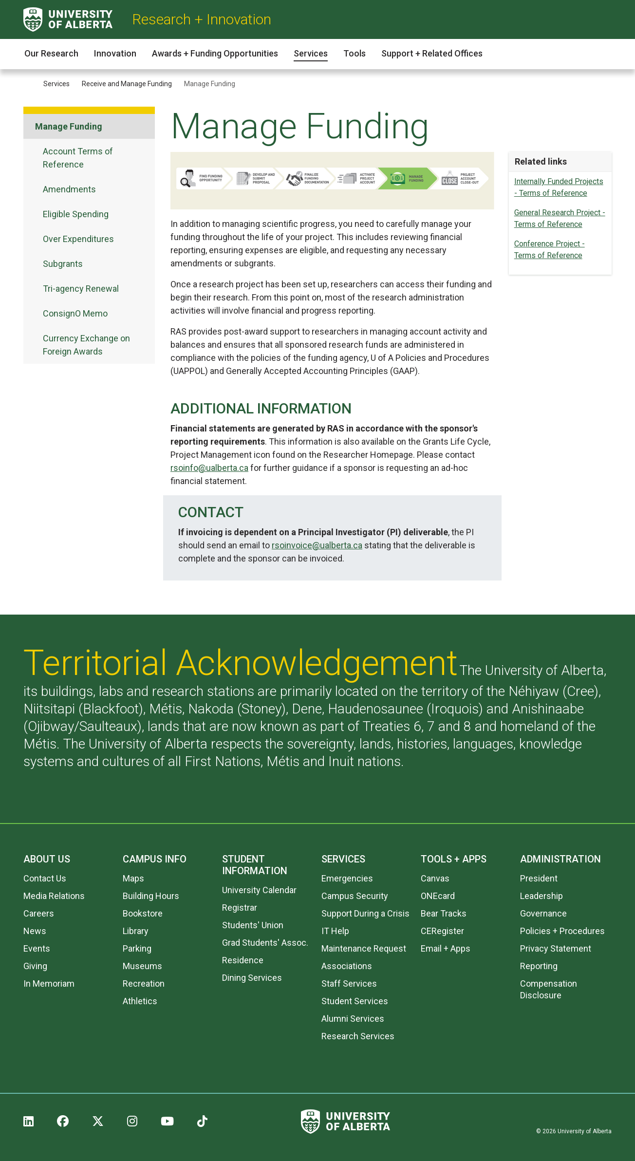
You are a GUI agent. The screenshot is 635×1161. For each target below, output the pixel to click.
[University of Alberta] (67, 19)
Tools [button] (354, 53)
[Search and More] (606, 20)
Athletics (140, 1001)
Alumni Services (352, 1018)
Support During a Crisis (365, 913)
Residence (242, 960)
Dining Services (252, 978)
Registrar (239, 907)
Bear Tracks (444, 913)
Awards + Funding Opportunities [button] (215, 53)
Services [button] (311, 53)
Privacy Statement (555, 948)
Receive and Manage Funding (127, 84)
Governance (543, 913)
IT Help (335, 931)
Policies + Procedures (562, 931)
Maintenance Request (363, 948)
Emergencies (347, 878)
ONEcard (438, 896)
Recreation (144, 983)
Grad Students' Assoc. (265, 942)
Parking (137, 948)
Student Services (354, 1001)
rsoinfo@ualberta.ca (209, 468)
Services (56, 84)
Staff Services (349, 983)
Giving (35, 966)
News (34, 931)
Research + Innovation (201, 19)
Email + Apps (445, 948)
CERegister (442, 931)
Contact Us (44, 878)
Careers (38, 913)
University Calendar (259, 890)
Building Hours (151, 896)
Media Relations (54, 896)
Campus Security (354, 896)
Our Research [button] (51, 53)
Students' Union (252, 925)
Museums (142, 966)
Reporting (539, 966)
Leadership (541, 896)
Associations (346, 966)
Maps (133, 878)
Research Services (357, 1036)
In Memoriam (49, 983)
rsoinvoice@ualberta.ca (317, 545)
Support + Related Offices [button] (432, 53)
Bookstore (143, 913)
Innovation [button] (115, 53)
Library (136, 931)
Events (36, 948)
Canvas (435, 878)
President (539, 878)
